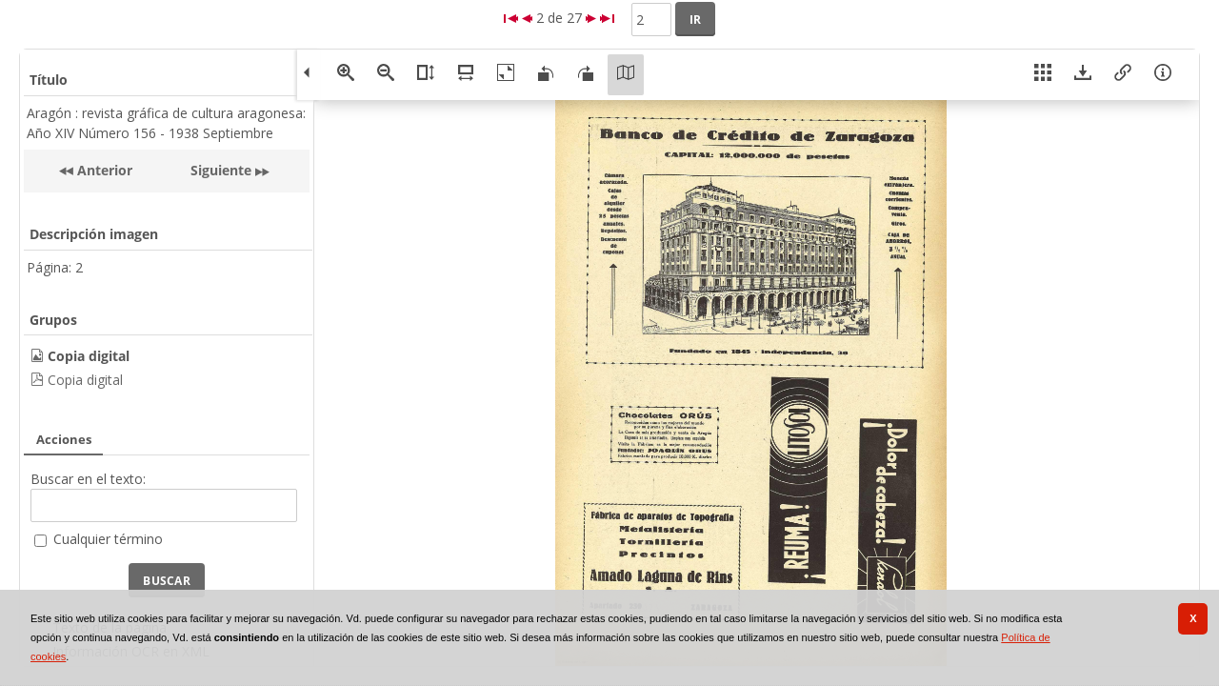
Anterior (102, 170)
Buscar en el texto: (88, 479)
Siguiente (221, 170)
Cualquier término (108, 539)
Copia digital (85, 380)
